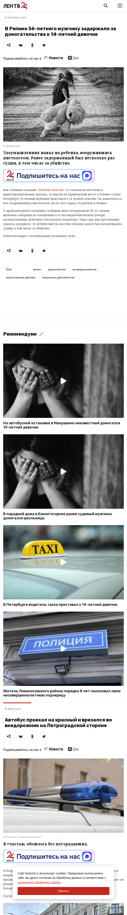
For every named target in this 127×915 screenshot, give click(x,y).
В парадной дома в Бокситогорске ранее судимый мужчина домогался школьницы (57, 516)
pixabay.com (13, 145)
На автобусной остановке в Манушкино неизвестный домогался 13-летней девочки (61, 425)
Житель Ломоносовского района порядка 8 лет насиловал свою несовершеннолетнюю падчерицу (62, 693)
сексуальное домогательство (58, 277)
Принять (64, 891)
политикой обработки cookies (39, 882)
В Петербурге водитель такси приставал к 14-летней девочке (60, 605)
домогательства (57, 269)
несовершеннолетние (85, 269)
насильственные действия (20, 277)
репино (37, 269)
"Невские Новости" (51, 190)
